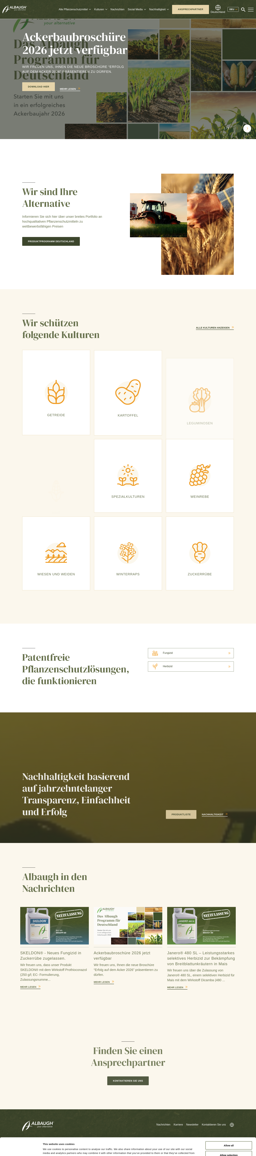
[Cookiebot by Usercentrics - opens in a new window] (21, 1149)
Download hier (38, 86)
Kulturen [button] (99, 9)
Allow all (229, 1127)
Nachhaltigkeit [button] (157, 9)
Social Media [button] (135, 9)
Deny (229, 1146)
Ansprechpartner (190, 9)
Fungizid (160, 653)
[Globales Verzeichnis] (218, 9)
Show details (171, 1149)
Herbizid (160, 666)
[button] (238, 128)
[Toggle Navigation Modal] (251, 9)
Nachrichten (117, 9)
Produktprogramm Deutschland (51, 241)
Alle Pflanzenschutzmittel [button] (73, 9)
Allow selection (229, 1137)
